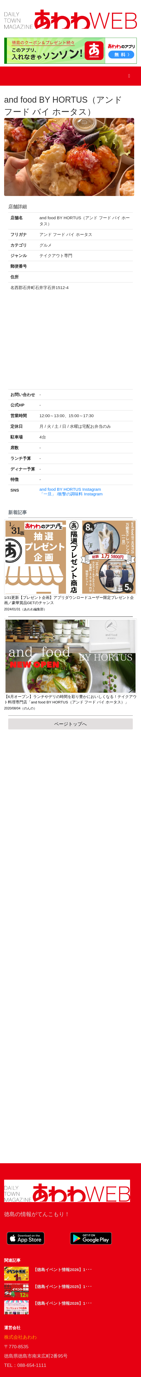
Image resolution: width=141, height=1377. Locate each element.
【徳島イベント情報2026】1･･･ (62, 1269)
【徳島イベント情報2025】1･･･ (62, 1286)
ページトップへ (70, 724)
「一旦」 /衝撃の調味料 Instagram (71, 494)
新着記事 (17, 512)
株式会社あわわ (20, 1337)
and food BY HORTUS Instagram (70, 489)
